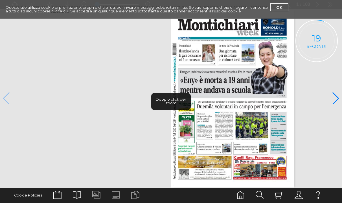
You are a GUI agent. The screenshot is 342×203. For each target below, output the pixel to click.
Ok (279, 7)
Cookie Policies (28, 195)
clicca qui (60, 11)
